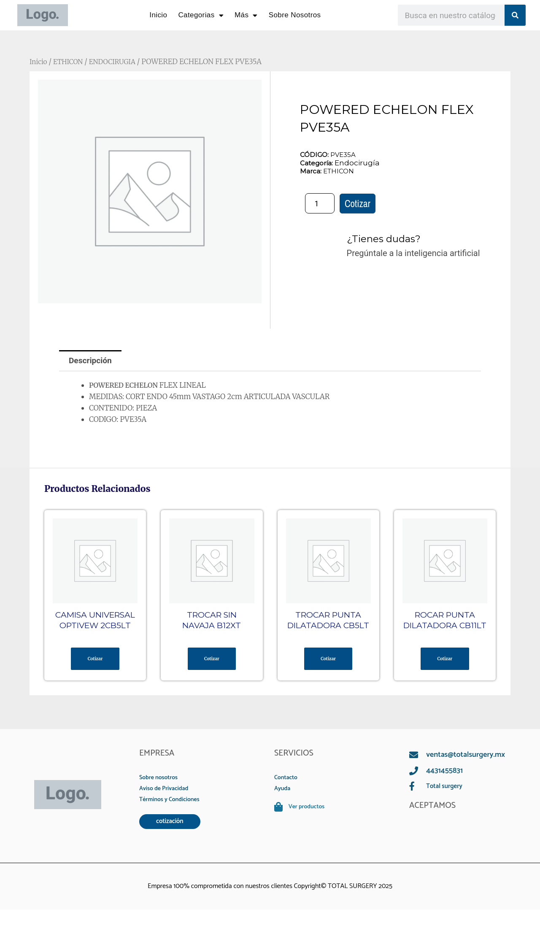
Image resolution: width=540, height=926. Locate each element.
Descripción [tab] (91, 361)
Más (246, 15)
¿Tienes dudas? (387, 238)
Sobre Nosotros (295, 15)
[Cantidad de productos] (320, 204)
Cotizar (357, 204)
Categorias (201, 15)
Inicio (158, 15)
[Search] (515, 15)
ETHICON (71, 61)
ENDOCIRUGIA (119, 61)
